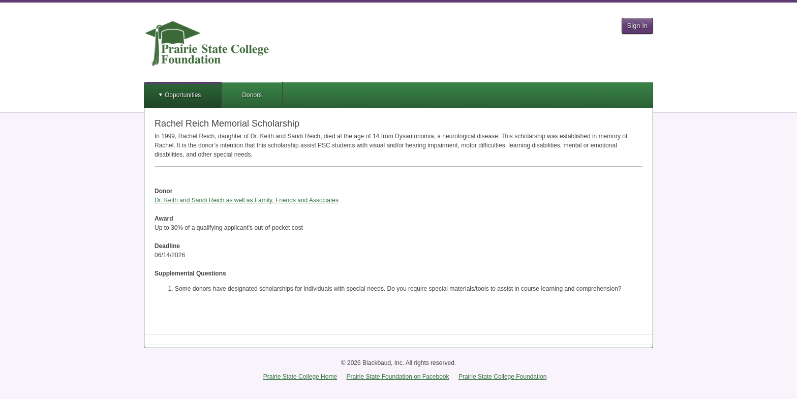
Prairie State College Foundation (502, 376)
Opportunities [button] (183, 95)
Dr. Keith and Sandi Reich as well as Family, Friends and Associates (247, 200)
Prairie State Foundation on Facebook (397, 376)
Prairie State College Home (300, 376)
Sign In (637, 25)
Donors (252, 95)
